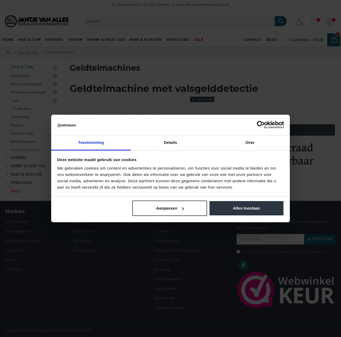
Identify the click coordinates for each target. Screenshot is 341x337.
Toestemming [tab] (91, 142)
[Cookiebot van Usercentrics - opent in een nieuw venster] (261, 125)
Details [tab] (170, 142)
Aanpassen (170, 208)
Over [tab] (250, 142)
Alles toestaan (246, 208)
